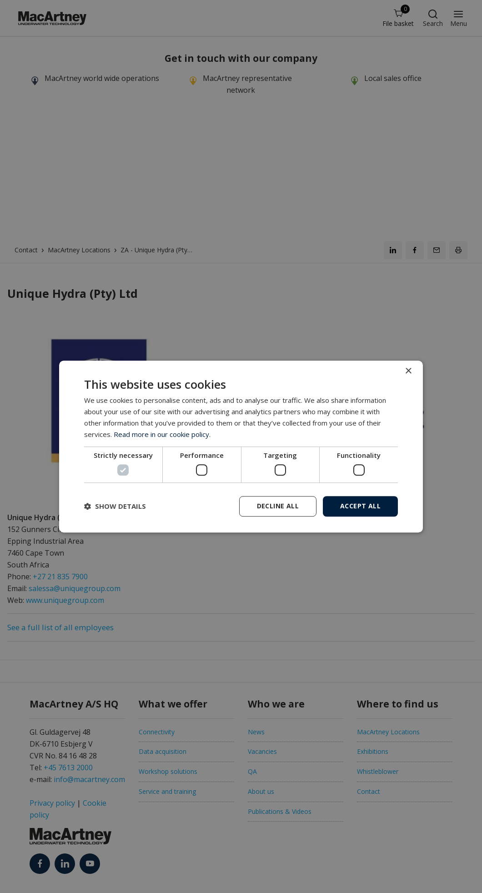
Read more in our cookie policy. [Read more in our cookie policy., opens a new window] (162, 434)
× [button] (408, 371)
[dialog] (241, 446)
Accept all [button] (360, 506)
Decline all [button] (278, 506)
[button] (115, 506)
